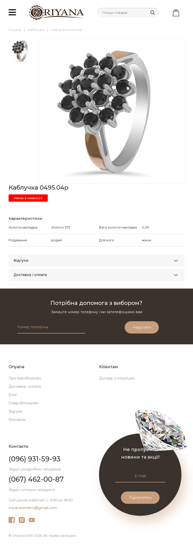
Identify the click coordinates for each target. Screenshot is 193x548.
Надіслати (142, 327)
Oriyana (15, 30)
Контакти (17, 419)
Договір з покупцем (117, 378)
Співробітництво (23, 403)
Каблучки (36, 30)
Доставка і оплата (30, 274)
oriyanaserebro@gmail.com (33, 508)
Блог (13, 395)
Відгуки (21, 260)
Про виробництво (25, 378)
